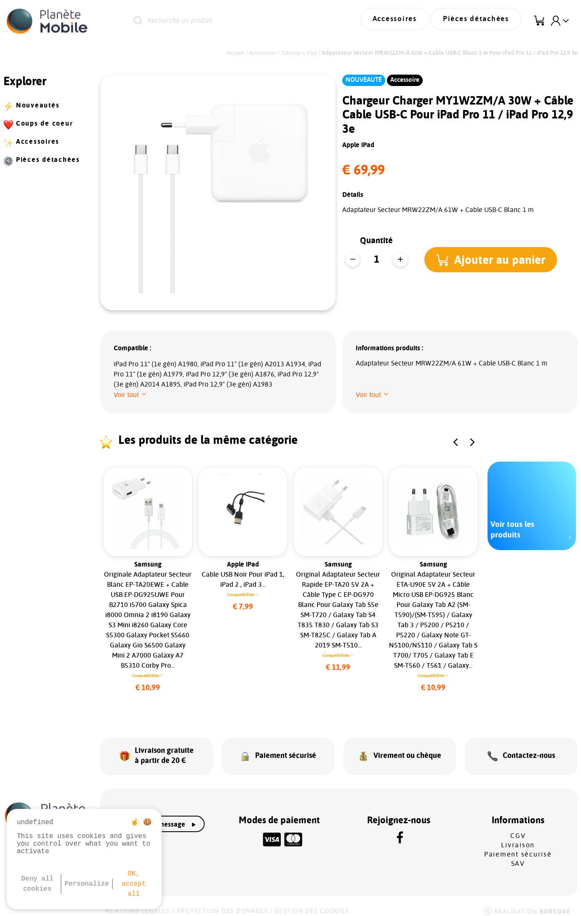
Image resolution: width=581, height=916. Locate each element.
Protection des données (222, 904)
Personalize (86, 884)
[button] (492, 259)
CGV (517, 828)
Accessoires (407, 21)
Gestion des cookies (312, 904)
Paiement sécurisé (518, 847)
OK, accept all (134, 884)
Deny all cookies (37, 884)
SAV (518, 856)
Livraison (518, 838)
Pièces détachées (480, 21)
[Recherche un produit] (234, 21)
